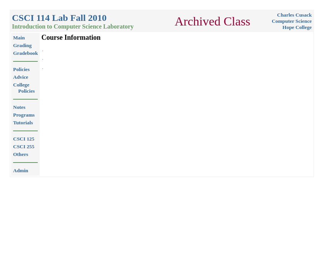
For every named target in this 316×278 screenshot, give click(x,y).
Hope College (297, 27)
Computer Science (292, 21)
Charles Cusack (294, 15)
